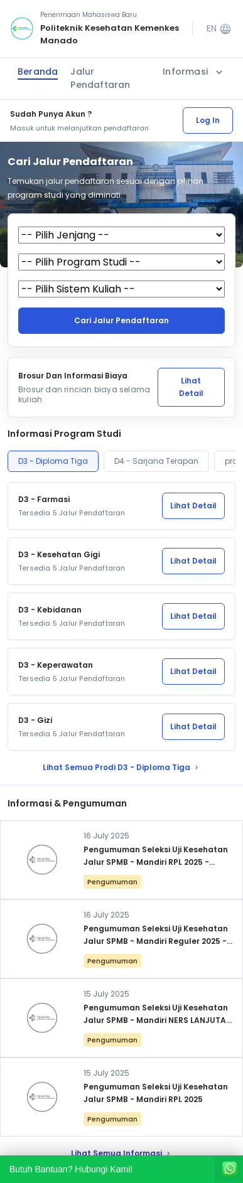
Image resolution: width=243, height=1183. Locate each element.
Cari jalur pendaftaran (121, 320)
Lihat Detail (191, 387)
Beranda (38, 71)
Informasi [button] (194, 71)
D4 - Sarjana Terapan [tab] (156, 461)
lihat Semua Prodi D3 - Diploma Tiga (121, 767)
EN (219, 28)
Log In (208, 120)
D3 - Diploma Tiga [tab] (53, 461)
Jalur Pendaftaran (100, 78)
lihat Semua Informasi (121, 1153)
